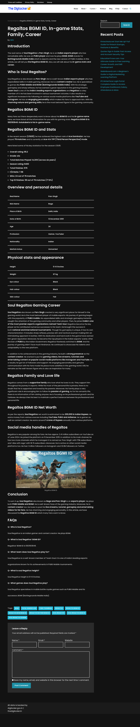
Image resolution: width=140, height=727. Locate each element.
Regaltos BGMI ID (73, 621)
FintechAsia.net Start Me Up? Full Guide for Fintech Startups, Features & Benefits (116, 44)
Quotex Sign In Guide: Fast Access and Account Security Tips (114, 54)
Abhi (12, 40)
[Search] (130, 8)
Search (104, 20)
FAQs (117, 9)
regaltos (59, 621)
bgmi (17, 621)
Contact (125, 9)
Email (41, 653)
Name (15, 653)
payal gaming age (29, 621)
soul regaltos (59, 625)
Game (16, 21)
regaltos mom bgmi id (17, 625)
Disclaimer (40, 2)
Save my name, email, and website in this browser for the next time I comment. (51, 693)
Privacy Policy (29, 2)
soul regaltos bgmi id (77, 625)
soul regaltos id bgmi (17, 630)
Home (75, 9)
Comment (17, 662)
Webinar (103, 9)
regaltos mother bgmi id (40, 625)
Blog (110, 9)
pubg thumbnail (45, 621)
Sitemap (50, 2)
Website (69, 653)
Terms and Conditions (15, 2)
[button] (86, 8)
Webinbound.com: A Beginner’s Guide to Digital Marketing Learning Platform (115, 77)
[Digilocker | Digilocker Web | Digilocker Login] (20, 8)
